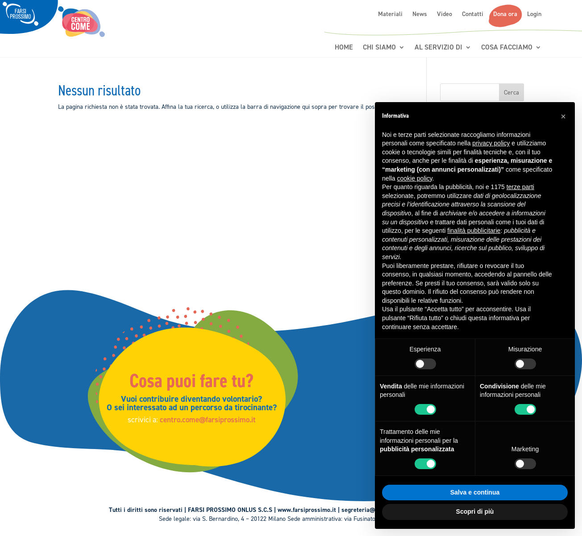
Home (344, 47)
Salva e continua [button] (474, 492)
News (419, 14)
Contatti (472, 14)
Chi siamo (379, 47)
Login (534, 14)
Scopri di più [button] (475, 511)
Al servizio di (438, 47)
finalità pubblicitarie (473, 230)
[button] (563, 116)
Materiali (390, 14)
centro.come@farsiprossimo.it (211, 419)
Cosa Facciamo (506, 47)
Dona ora (505, 14)
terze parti (520, 186)
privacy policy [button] (491, 143)
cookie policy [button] (414, 178)
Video (444, 14)
